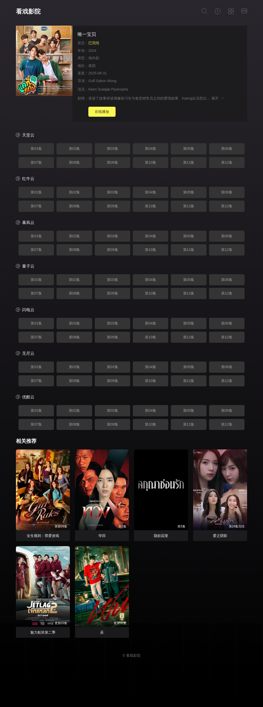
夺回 (102, 536)
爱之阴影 (220, 536)
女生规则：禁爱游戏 (43, 536)
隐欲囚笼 (161, 536)
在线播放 (102, 112)
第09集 (112, 162)
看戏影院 (28, 11)
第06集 (226, 148)
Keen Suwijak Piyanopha (108, 89)
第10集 (150, 162)
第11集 (188, 162)
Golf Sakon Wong (102, 81)
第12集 (226, 162)
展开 (217, 98)
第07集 (36, 162)
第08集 (74, 162)
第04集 (150, 148)
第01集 (36, 148)
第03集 (112, 148)
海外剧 (93, 58)
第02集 (74, 148)
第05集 (188, 148)
